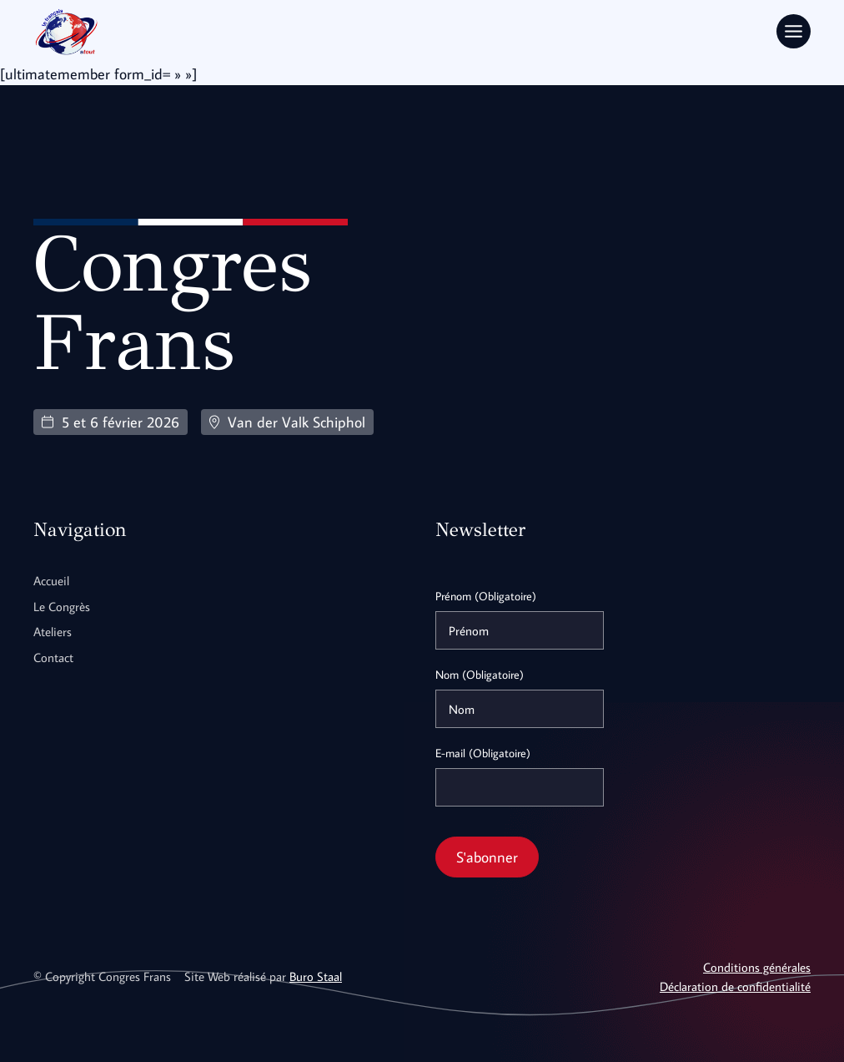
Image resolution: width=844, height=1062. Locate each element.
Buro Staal (315, 976)
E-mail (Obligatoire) (482, 753)
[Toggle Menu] (793, 31)
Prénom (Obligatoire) (485, 596)
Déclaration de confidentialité (735, 986)
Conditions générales (757, 966)
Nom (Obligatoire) (479, 674)
